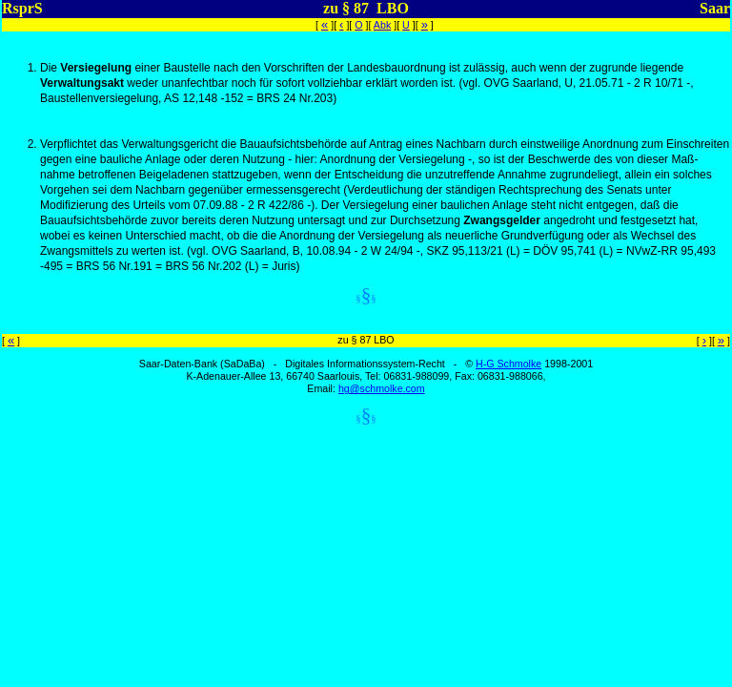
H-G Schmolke (508, 363)
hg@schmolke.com (381, 388)
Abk (382, 25)
